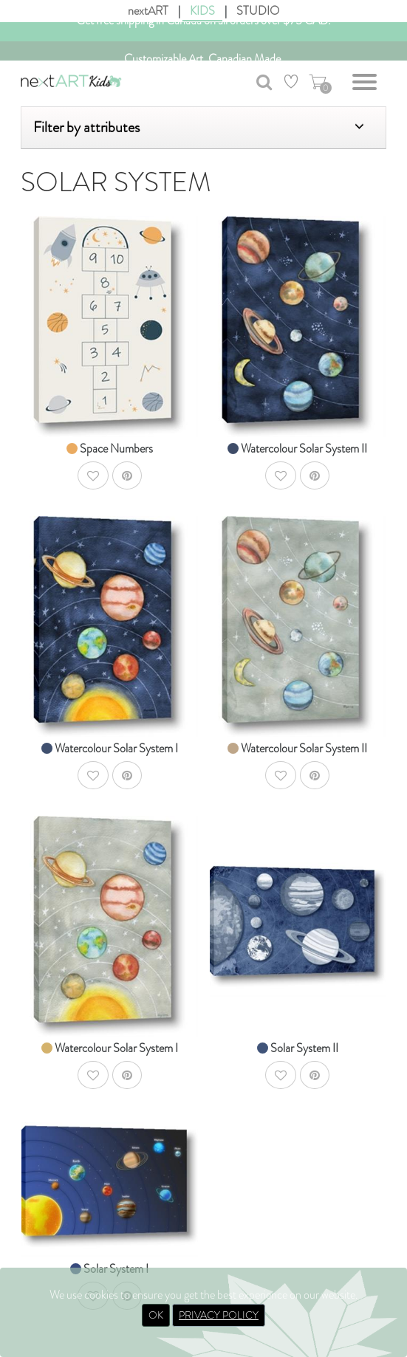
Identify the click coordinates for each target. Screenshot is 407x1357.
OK (155, 1315)
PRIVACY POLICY (219, 1315)
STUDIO (257, 10)
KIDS (202, 10)
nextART (148, 10)
